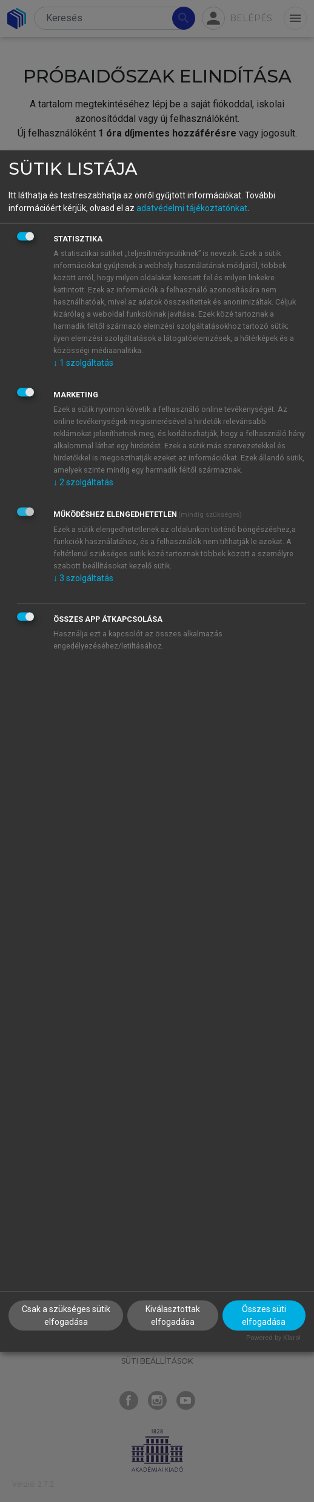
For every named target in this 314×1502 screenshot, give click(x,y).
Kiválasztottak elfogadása (172, 1315)
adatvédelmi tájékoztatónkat (191, 207)
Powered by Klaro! (273, 1338)
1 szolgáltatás (83, 362)
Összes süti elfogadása (264, 1315)
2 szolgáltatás (83, 482)
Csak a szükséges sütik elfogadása (66, 1315)
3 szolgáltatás (83, 577)
